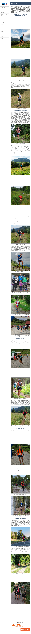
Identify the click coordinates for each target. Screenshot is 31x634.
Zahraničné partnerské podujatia (3, 40)
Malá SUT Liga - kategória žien (20, 338)
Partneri (2, 36)
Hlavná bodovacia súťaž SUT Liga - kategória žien (20, 110)
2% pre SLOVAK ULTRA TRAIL (4, 15)
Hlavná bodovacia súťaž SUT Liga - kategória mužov (20, 17)
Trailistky (2, 31)
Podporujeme (2, 38)
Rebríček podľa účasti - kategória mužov (20, 428)
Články (2, 24)
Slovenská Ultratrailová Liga (4, 17)
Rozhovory (2, 29)
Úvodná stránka (3, 7)
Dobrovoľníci (2, 22)
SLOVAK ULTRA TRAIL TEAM (4, 20)
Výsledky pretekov (3, 12)
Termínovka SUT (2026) (4, 10)
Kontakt (2, 45)
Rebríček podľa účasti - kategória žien (20, 518)
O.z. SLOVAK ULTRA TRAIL (3, 43)
